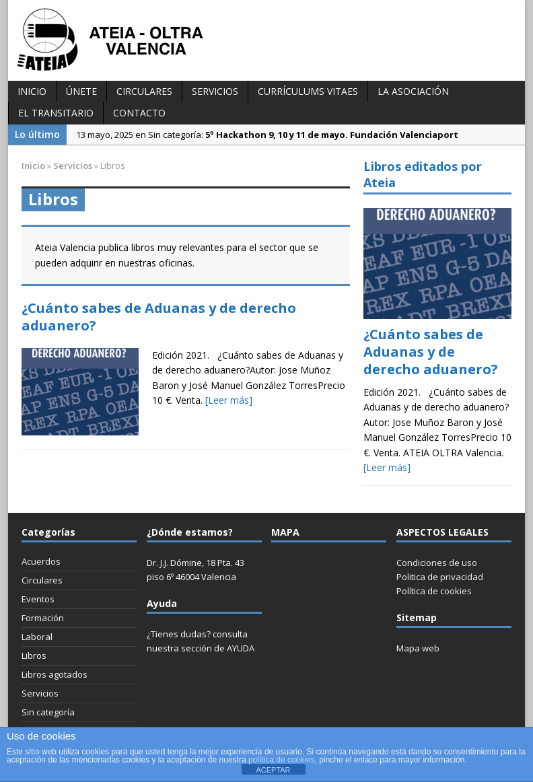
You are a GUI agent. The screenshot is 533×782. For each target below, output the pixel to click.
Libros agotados (54, 674)
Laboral (37, 637)
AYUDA (240, 648)
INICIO (31, 91)
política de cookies (281, 760)
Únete (81, 91)
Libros (34, 655)
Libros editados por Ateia (422, 174)
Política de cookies (434, 591)
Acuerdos (41, 561)
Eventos (38, 599)
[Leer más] (228, 400)
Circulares (144, 91)
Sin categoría (48, 712)
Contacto (139, 112)
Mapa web (417, 648)
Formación (43, 618)
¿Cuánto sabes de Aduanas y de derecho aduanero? (159, 316)
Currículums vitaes (308, 91)
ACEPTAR (273, 770)
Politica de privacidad (439, 577)
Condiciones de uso (436, 563)
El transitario (56, 112)
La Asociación (413, 91)
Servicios (215, 91)
